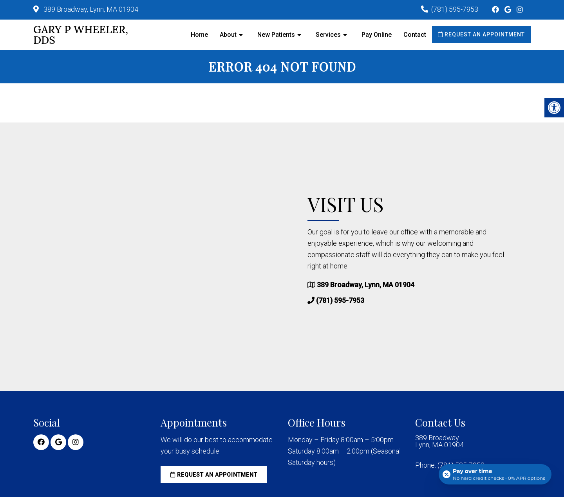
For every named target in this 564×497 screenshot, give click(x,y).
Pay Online (377, 34)
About (228, 34)
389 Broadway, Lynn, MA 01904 (90, 9)
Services (328, 34)
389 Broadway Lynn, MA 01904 (439, 441)
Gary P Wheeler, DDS (80, 34)
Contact (414, 34)
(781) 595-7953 (454, 9)
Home (199, 34)
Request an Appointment (481, 34)
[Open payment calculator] (495, 474)
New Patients (276, 34)
